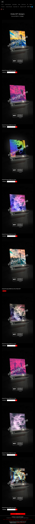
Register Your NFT (23, 6)
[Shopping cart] (30, 7)
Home (2, 4)
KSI (27, 4)
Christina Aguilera (8, 4)
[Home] (2, 1)
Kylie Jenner (24, 4)
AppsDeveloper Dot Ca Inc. (20, 522)
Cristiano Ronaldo (9, 6)
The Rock (2, 6)
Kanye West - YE (16, 6)
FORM (12, 517)
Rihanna (31, 4)
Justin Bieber (14, 4)
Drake (19, 4)
